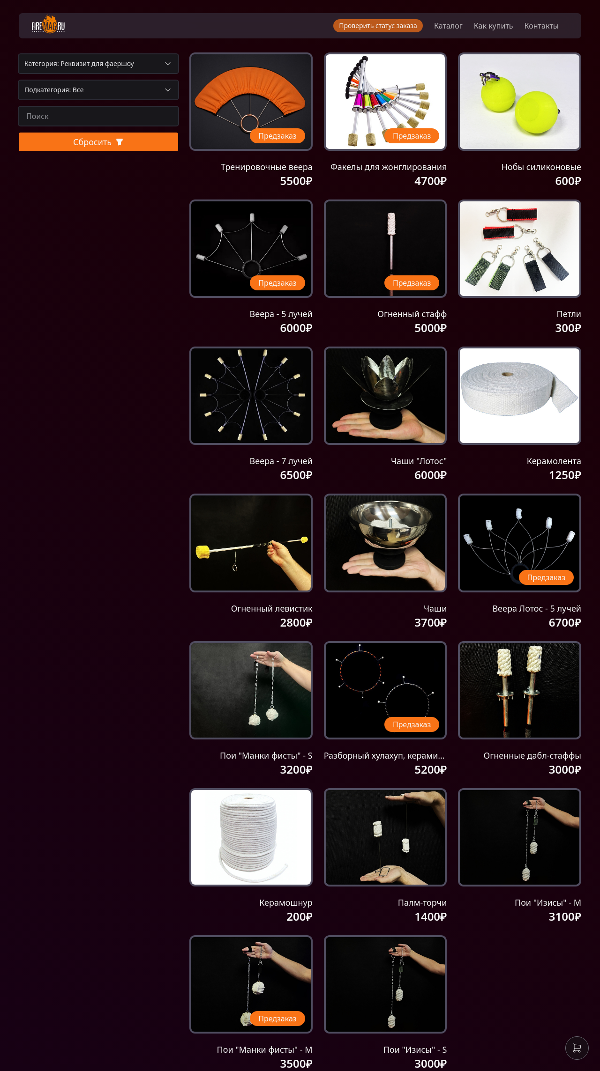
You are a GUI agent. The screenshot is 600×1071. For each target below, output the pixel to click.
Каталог (448, 28)
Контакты (542, 28)
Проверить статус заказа (378, 27)
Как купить (493, 28)
